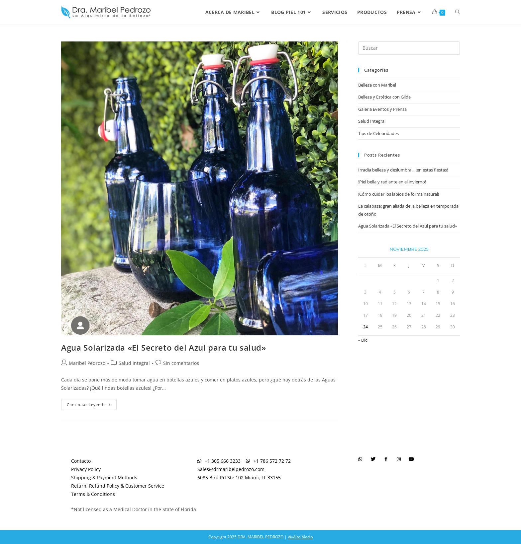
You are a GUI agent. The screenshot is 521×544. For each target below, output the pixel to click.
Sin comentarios (181, 363)
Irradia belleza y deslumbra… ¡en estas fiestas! (403, 170)
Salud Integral (134, 363)
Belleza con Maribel (377, 85)
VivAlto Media (300, 537)
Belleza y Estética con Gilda (384, 97)
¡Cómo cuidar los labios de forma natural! (398, 194)
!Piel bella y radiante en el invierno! (392, 182)
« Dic (362, 340)
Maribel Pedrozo (87, 363)
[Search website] (457, 12)
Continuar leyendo (92, 403)
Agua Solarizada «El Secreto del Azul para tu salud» (163, 347)
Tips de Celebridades (378, 133)
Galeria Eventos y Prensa (382, 109)
